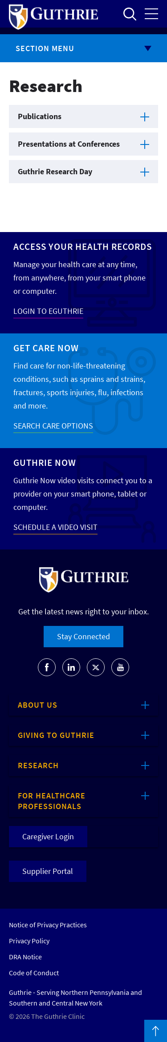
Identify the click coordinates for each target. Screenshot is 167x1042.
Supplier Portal (47, 871)
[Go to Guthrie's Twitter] (96, 667)
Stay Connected (83, 636)
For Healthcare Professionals (52, 800)
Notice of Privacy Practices (48, 924)
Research (38, 765)
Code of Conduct (34, 972)
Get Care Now (46, 348)
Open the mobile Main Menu (151, 13)
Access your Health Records (82, 246)
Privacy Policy (29, 940)
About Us (37, 705)
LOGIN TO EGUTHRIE (48, 311)
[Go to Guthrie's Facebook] (47, 667)
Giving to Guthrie (56, 735)
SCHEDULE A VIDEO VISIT (55, 527)
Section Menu (45, 48)
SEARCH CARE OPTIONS (53, 426)
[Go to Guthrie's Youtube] (120, 667)
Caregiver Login (48, 836)
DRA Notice (25, 956)
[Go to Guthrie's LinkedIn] (71, 667)
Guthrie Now (44, 463)
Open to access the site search (129, 13)
